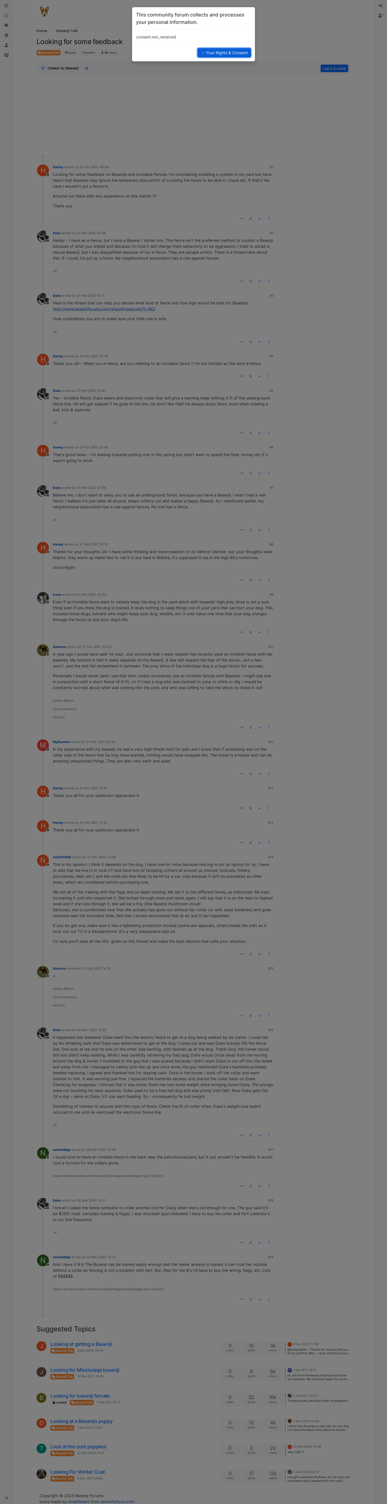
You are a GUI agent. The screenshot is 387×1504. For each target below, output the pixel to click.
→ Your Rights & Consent (224, 52)
